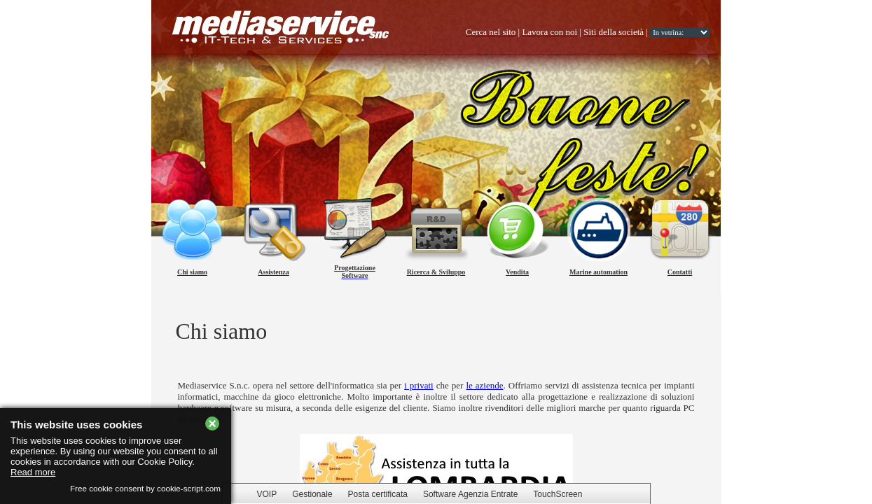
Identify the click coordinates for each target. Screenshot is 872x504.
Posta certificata (378, 494)
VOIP (267, 494)
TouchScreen (557, 494)
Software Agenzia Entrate (470, 494)
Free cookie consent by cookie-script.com (145, 488)
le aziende (484, 385)
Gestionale (312, 494)
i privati (419, 385)
